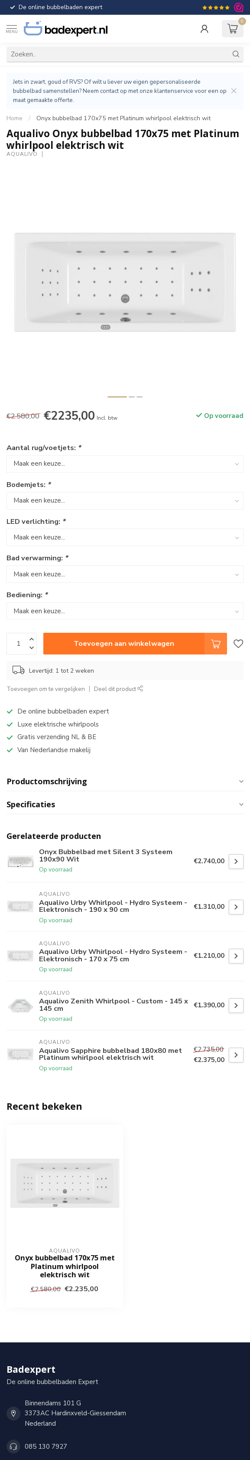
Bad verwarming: (37, 558)
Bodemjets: (28, 485)
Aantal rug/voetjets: (43, 448)
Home (14, 118)
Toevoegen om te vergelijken (45, 689)
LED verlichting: (35, 521)
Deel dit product (118, 689)
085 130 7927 (46, 1446)
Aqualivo (22, 154)
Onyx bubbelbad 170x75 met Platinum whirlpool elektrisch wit (123, 118)
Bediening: (26, 595)
